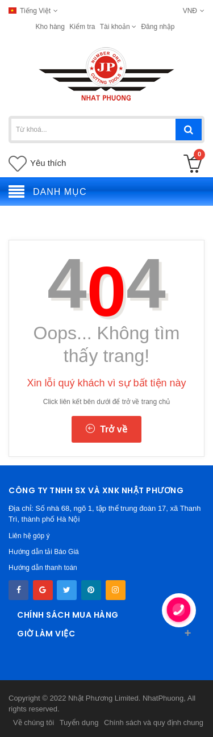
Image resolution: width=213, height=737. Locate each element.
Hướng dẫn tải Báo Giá (44, 552)
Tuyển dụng (79, 722)
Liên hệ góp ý (29, 536)
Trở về (106, 429)
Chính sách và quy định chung (153, 722)
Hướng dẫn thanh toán (43, 568)
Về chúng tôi (33, 722)
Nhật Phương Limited (103, 698)
